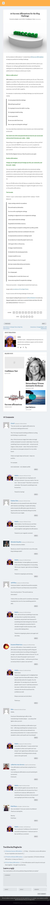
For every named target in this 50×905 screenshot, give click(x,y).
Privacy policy (27, 902)
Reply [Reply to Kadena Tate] (35, 515)
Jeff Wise (13, 583)
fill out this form (32, 297)
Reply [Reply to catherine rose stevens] (35, 779)
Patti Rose (14, 806)
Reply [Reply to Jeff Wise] (35, 606)
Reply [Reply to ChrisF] (35, 469)
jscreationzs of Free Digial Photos (20, 289)
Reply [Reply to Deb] (35, 737)
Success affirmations (13, 404)
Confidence (29, 19)
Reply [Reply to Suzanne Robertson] (35, 664)
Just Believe (30, 407)
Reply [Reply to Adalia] (35, 494)
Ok (19, 902)
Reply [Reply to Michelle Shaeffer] (35, 553)
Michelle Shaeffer (16, 542)
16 (33, 19)
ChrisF (13, 423)
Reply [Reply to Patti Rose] (35, 820)
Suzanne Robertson (16, 644)
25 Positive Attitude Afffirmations (14, 856)
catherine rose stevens (17, 764)
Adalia (16, 19)
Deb (12, 709)
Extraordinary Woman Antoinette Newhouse (35, 384)
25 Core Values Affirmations (12, 862)
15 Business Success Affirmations (13, 851)
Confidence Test (11, 371)
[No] (48, 900)
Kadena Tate (14, 500)
